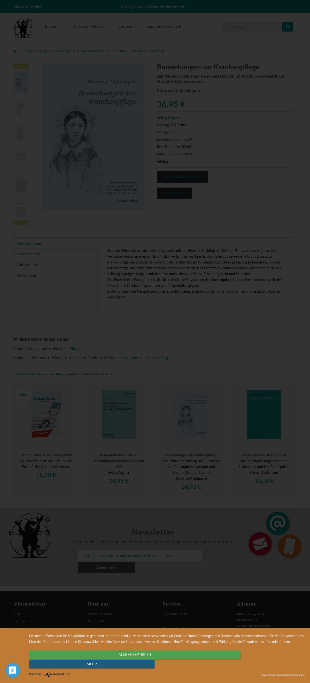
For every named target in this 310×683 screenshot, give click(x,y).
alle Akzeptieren (125, 665)
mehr (264, 665)
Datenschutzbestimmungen (290, 675)
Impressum (268, 675)
